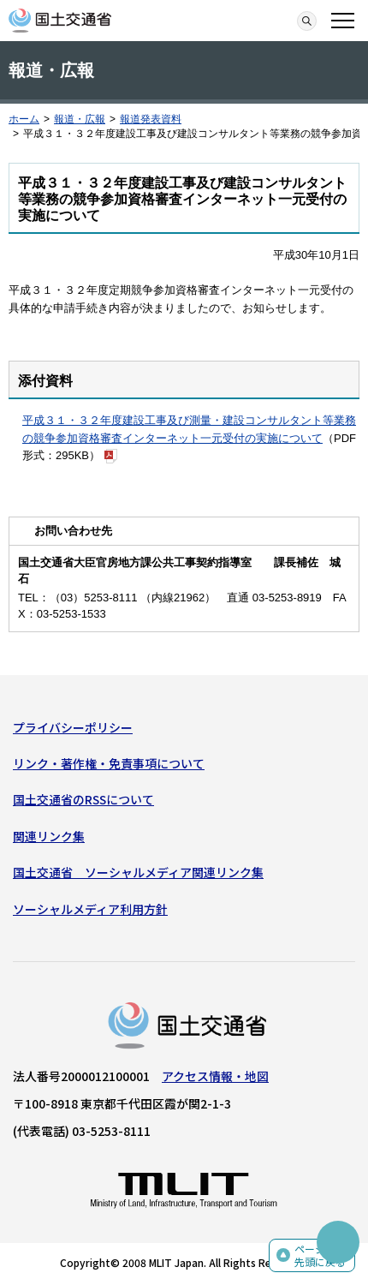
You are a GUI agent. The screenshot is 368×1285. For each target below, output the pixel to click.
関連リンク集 (49, 836)
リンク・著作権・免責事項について (109, 763)
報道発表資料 (150, 119)
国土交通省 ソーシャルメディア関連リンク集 (138, 872)
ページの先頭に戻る (320, 1255)
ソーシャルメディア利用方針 (90, 908)
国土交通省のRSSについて (83, 799)
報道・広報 (79, 119)
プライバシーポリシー (73, 727)
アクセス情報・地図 (215, 1076)
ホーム (24, 119)
